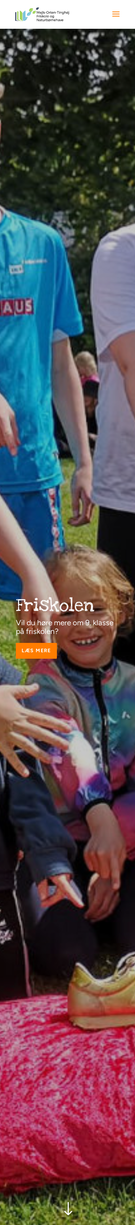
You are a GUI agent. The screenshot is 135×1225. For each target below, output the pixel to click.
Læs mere (36, 651)
